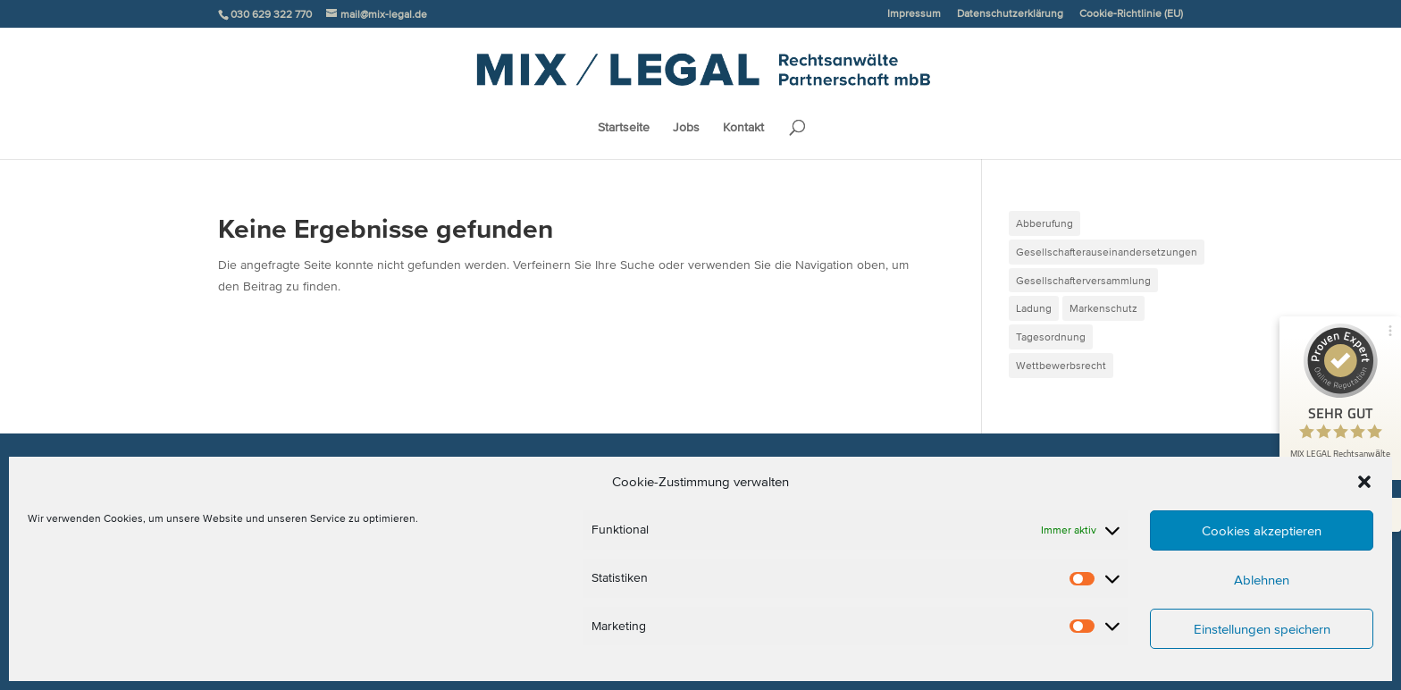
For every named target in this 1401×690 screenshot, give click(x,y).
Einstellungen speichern (1262, 628)
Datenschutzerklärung (1010, 13)
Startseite (624, 128)
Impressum (914, 13)
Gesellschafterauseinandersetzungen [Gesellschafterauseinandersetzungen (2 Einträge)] (1106, 251)
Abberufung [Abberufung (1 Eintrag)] (1044, 223)
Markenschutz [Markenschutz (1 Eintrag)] (1103, 308)
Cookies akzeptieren (1261, 530)
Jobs (686, 128)
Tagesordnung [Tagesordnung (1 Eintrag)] (1051, 336)
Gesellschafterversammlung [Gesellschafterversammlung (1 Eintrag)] (1083, 280)
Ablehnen (1261, 579)
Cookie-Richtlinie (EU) (1131, 13)
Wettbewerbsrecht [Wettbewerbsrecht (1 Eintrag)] (1061, 365)
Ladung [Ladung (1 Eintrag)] (1034, 308)
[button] (1364, 482)
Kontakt (743, 128)
